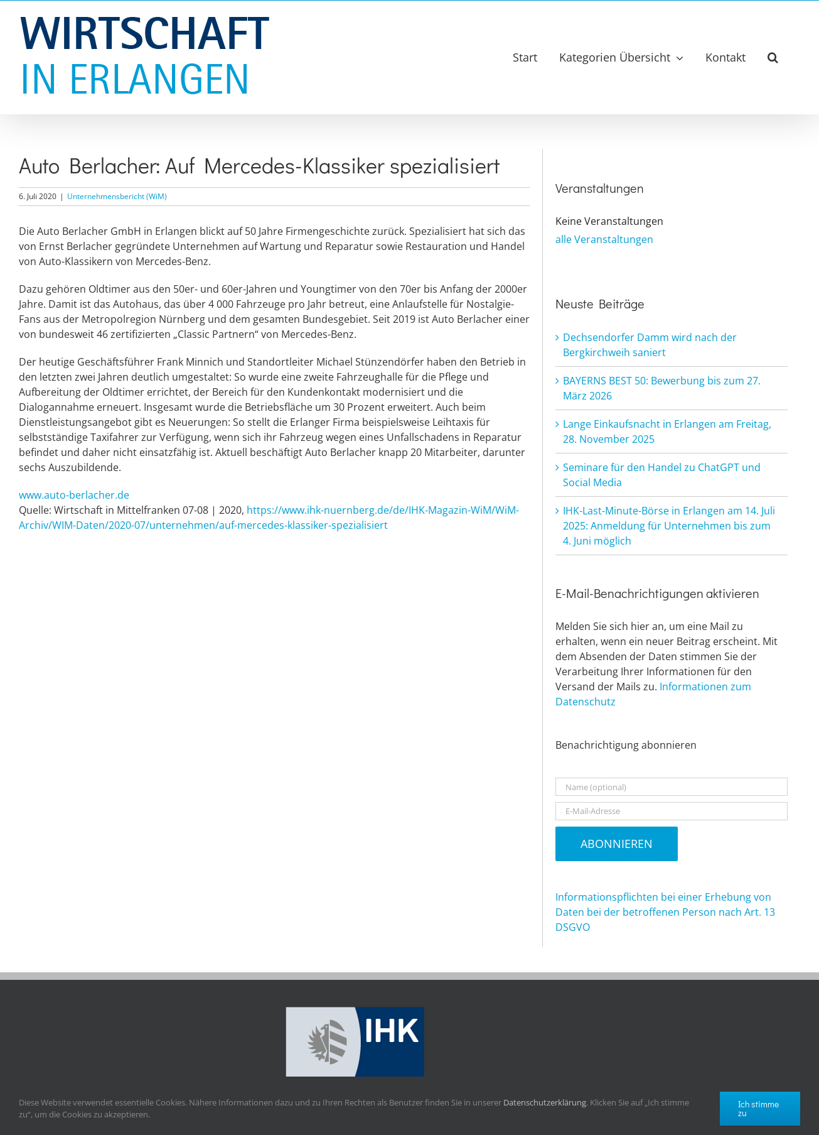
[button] (773, 57)
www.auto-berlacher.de (74, 495)
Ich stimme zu (758, 1108)
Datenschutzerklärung (544, 1102)
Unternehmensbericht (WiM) (117, 196)
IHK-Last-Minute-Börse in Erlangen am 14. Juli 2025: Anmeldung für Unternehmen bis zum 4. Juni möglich (669, 526)
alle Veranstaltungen (604, 239)
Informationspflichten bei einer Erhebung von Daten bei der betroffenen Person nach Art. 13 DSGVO (665, 912)
